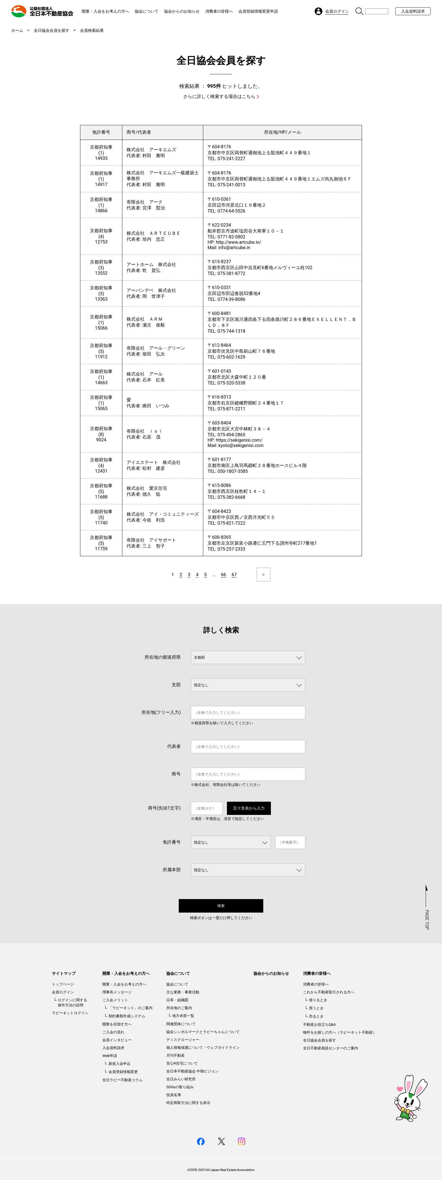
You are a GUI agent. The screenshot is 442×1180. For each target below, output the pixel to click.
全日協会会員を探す (51, 30)
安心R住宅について (182, 1063)
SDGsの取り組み (180, 1087)
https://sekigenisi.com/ (239, 440)
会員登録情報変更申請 (258, 11)
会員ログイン (63, 992)
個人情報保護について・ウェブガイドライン (203, 1047)
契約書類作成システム (127, 1016)
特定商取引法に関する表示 (188, 1103)
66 (223, 574)
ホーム (17, 30)
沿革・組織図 (177, 1000)
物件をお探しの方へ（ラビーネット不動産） (339, 1032)
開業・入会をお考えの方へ (105, 11)
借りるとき (318, 1000)
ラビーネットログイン (70, 1013)
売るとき (316, 1016)
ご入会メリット (115, 1000)
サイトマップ (64, 973)
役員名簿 (173, 1095)
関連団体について (181, 1024)
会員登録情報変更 (123, 1072)
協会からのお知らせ (182, 11)
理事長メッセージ (117, 992)
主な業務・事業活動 (182, 992)
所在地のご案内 (179, 1008)
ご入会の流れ (113, 1032)
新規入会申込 (120, 1063)
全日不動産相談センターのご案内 (330, 1048)
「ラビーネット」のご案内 (131, 1008)
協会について (146, 11)
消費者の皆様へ (219, 11)
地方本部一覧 (183, 1016)
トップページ (63, 984)
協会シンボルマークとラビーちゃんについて (203, 1032)
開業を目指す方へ (117, 1024)
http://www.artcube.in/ (238, 242)
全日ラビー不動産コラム (122, 1080)
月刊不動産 (175, 1055)
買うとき (316, 1008)
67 (234, 574)
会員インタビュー (117, 1040)
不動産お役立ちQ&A (319, 1024)
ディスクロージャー (182, 1040)
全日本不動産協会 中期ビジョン (192, 1071)
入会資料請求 (413, 11)
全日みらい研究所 (181, 1079)
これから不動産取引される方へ (328, 992)
